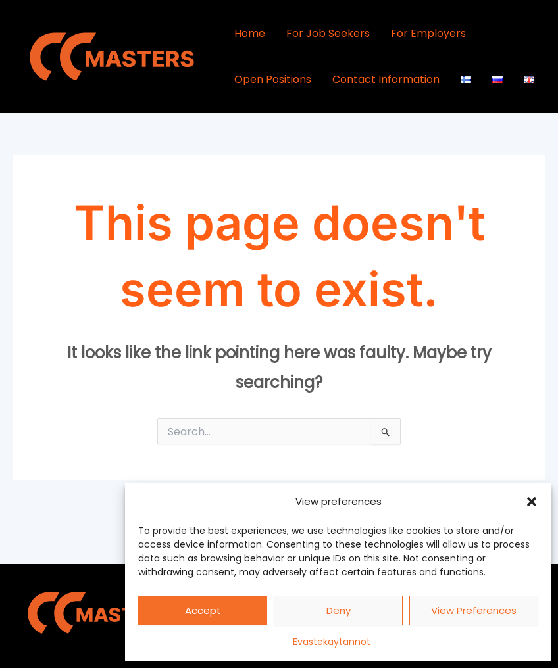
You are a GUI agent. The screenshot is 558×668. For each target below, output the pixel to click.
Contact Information (386, 79)
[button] (531, 501)
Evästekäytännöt (331, 641)
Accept (203, 610)
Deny (338, 610)
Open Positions (272, 79)
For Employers (428, 33)
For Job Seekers (328, 33)
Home (249, 33)
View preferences (474, 610)
